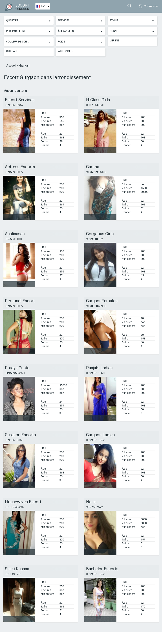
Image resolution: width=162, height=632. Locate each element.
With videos (66, 51)
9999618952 (94, 239)
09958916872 (14, 172)
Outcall (12, 51)
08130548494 (14, 507)
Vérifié (114, 40)
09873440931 (95, 105)
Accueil (11, 65)
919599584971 (15, 373)
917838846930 (96, 306)
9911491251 (13, 574)
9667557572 (94, 507)
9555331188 (13, 239)
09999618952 (14, 105)
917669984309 (96, 172)
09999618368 (95, 373)
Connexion (148, 6)
